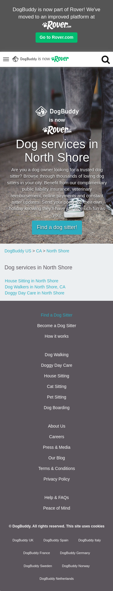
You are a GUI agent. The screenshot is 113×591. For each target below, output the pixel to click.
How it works (56, 336)
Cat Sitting (57, 386)
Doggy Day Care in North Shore (34, 293)
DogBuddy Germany (75, 553)
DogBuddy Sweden (38, 566)
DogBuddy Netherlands (56, 578)
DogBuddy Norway (76, 566)
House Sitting (56, 375)
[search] (100, 59)
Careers (56, 436)
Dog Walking (57, 354)
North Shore (57, 250)
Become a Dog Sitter (56, 325)
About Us (56, 426)
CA (39, 250)
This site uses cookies (85, 526)
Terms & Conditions (56, 468)
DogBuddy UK (22, 540)
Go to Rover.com (56, 37)
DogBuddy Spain (55, 540)
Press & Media (56, 447)
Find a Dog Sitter (56, 315)
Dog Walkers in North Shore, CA (35, 286)
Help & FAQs (57, 497)
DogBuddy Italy (89, 540)
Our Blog (56, 457)
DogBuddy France (36, 553)
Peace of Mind (56, 508)
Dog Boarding (57, 407)
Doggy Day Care (56, 365)
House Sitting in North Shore (31, 280)
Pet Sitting (56, 397)
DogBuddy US (18, 250)
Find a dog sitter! (57, 227)
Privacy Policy (56, 479)
